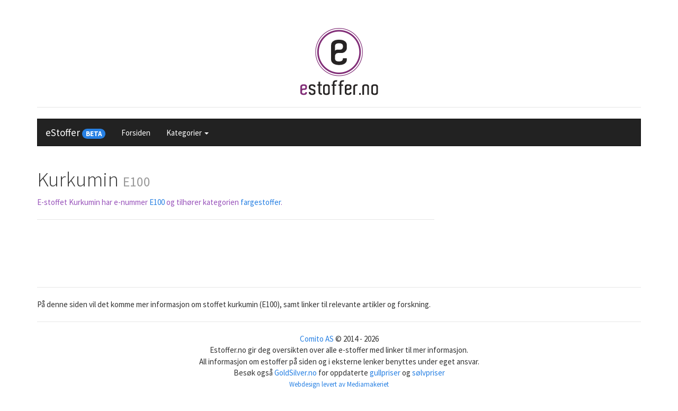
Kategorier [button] (187, 133)
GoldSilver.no (295, 373)
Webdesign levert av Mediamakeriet (339, 384)
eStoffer (75, 132)
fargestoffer (260, 202)
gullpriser (385, 373)
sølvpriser (428, 373)
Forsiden (135, 133)
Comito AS (317, 339)
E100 (157, 202)
